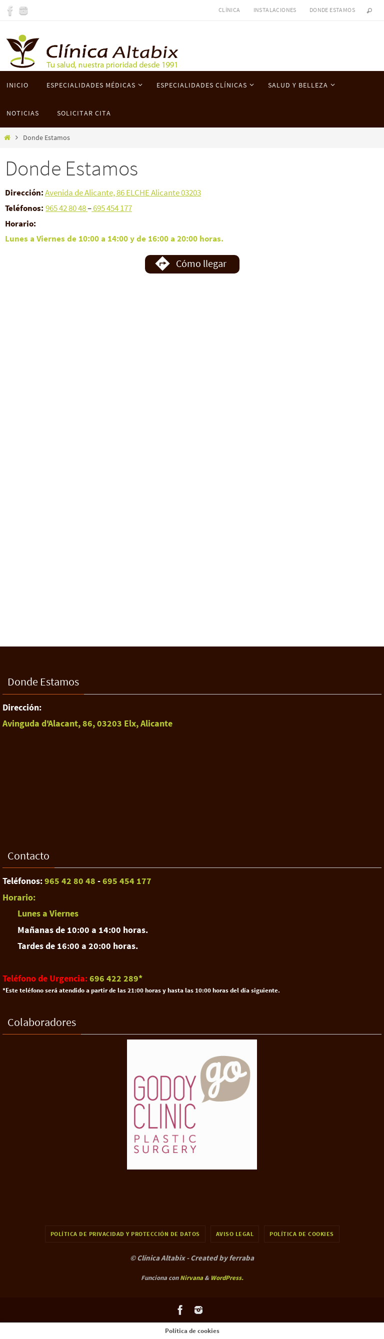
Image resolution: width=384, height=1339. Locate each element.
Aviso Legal (235, 1234)
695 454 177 (112, 208)
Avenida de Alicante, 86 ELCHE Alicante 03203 (123, 192)
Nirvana (191, 1278)
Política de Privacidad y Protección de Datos (125, 1234)
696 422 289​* (116, 978)
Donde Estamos (332, 10)
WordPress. (227, 1278)
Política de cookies (302, 1234)
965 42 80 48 (67, 208)
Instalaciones (275, 10)
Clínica (229, 10)
